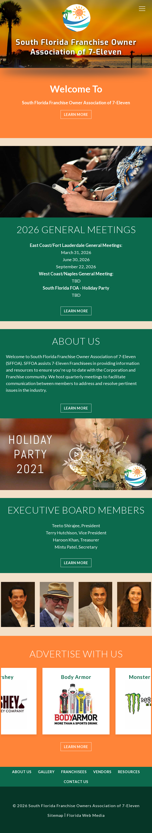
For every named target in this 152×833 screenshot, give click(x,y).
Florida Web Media (86, 815)
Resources (129, 772)
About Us (21, 772)
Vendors (102, 772)
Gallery (46, 772)
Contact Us (76, 781)
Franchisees (74, 772)
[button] (142, 8)
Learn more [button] (76, 114)
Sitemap (55, 815)
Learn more (76, 311)
